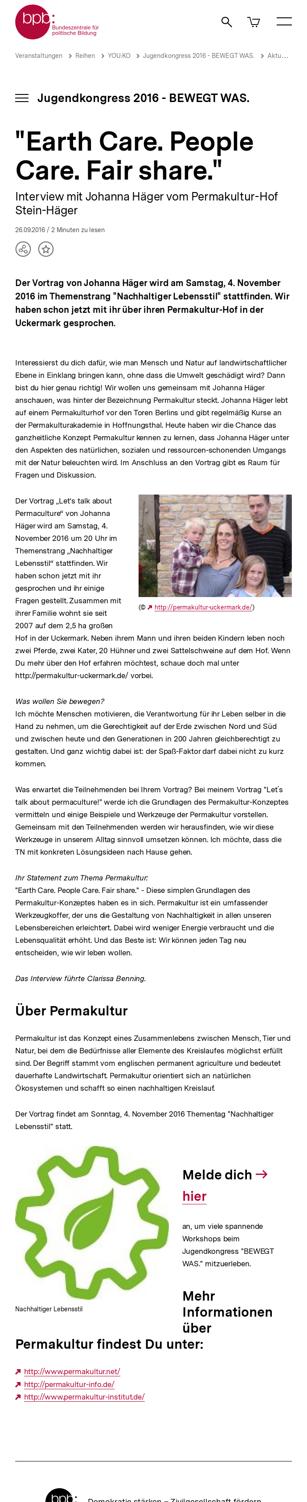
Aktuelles (281, 55)
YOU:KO (120, 55)
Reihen (85, 55)
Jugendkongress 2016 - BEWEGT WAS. (198, 55)
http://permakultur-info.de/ (69, 1384)
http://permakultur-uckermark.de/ (203, 607)
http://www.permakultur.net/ (72, 1371)
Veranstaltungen (38, 55)
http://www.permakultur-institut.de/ (84, 1397)
